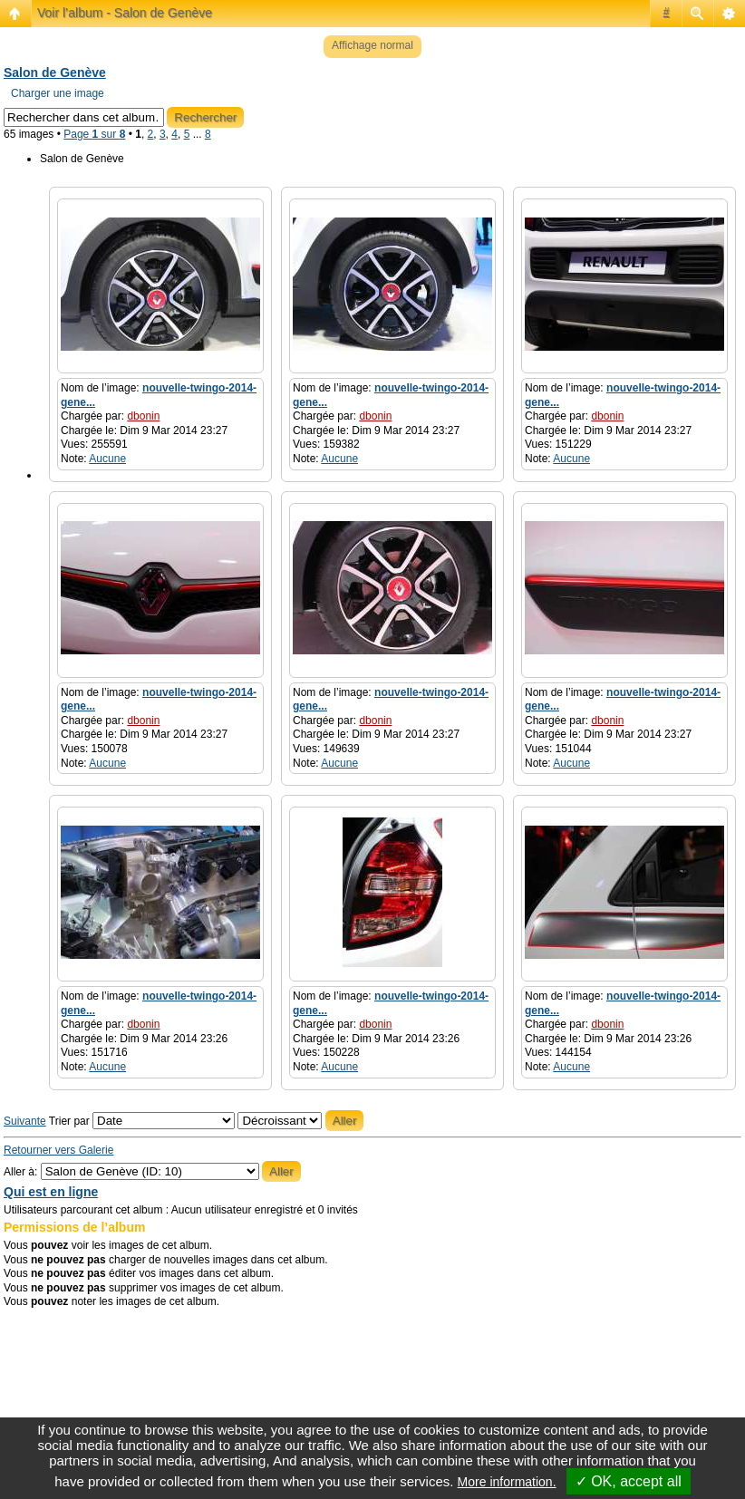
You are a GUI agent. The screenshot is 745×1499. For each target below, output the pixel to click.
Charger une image (57, 93)
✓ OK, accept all (629, 1481)
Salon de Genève (55, 72)
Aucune (107, 458)
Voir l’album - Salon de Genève (124, 12)
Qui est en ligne (51, 1192)
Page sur (94, 134)
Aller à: (20, 1171)
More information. (507, 1482)
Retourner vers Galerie (58, 1150)
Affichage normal (372, 45)
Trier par (142, 1121)
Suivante (25, 1121)
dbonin (143, 416)
